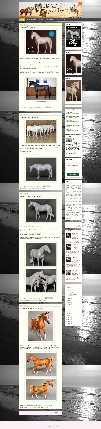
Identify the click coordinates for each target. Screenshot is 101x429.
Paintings (68, 244)
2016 (68, 352)
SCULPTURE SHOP (31, 19)
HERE (39, 234)
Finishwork (78, 229)
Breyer (72, 222)
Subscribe (73, 136)
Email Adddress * (72, 130)
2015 (68, 354)
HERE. (29, 151)
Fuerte (79, 230)
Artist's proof (70, 220)
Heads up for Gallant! (27, 27)
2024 (68, 335)
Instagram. (47, 348)
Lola (25, 188)
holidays (67, 233)
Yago (67, 253)
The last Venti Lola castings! (29, 117)
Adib (71, 219)
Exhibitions (68, 227)
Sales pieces (68, 247)
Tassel (75, 249)
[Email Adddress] (73, 132)
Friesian (75, 230)
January (71, 324)
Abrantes (68, 219)
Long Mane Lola (70, 238)
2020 (68, 344)
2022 (68, 340)
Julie (69, 236)
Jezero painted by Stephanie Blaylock (32, 308)
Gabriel (67, 232)
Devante (79, 225)
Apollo (74, 219)
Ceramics (78, 222)
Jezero (29, 407)
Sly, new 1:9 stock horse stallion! (31, 196)
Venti (44, 188)
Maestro (67, 239)
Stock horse (39, 188)
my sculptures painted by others (38, 407)
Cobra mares (70, 223)
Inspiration (74, 235)
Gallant (25, 109)
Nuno (80, 242)
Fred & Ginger (69, 230)
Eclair (74, 226)
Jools (67, 236)
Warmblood (40, 109)
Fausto (79, 228)
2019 (68, 346)
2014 (68, 356)
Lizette (76, 236)
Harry (79, 232)
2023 (68, 337)
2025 (68, 333)
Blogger (57, 426)
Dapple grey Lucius (75, 293)
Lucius (77, 238)
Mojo (70, 240)
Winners (72, 252)
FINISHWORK (49, 19)
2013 (68, 358)
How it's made (74, 233)
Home (37, 412)
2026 (68, 322)
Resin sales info (34, 109)
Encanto (79, 226)
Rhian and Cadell (77, 245)
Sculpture (36, 300)
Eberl (71, 226)
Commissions (69, 225)
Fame (72, 227)
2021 (68, 342)
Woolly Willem (78, 252)
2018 (68, 348)
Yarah (69, 253)
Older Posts (58, 412)
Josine (75, 174)
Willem (74, 250)
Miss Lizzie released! (74, 306)
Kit (71, 236)
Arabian (25, 407)
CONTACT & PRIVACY (61, 19)
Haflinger (76, 232)
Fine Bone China (70, 229)
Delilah (75, 225)
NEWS (22, 19)
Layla (73, 236)
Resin (28, 109)
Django (67, 226)
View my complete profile (72, 190)
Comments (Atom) (44, 416)
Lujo (80, 238)
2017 (68, 350)
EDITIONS (41, 19)
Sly (39, 300)
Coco (79, 223)
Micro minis (72, 239)
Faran (74, 227)
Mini (77, 239)
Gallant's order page (31, 68)
